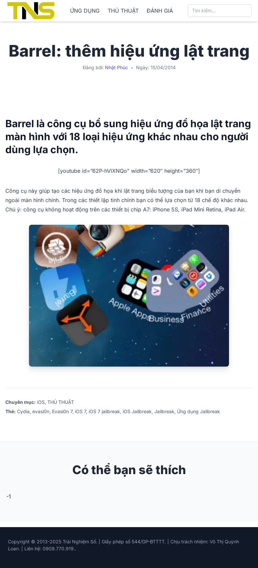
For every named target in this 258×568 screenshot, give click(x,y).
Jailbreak (164, 411)
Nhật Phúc (116, 67)
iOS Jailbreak (137, 411)
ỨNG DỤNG (85, 10)
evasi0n (40, 411)
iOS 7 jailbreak (104, 411)
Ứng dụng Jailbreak (198, 411)
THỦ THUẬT (123, 10)
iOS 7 (80, 411)
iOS (41, 402)
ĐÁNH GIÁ (160, 10)
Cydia (23, 411)
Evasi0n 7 (62, 411)
